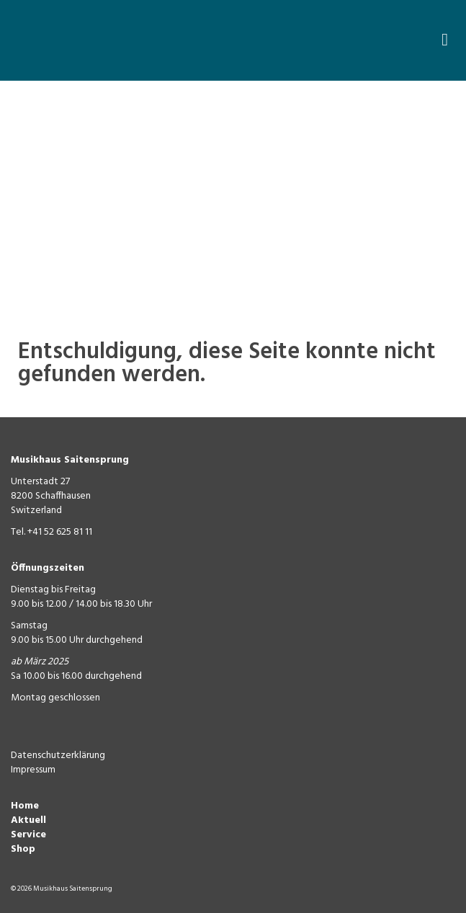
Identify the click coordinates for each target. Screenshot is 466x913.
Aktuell (28, 820)
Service (28, 835)
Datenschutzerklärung (58, 755)
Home (25, 806)
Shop (23, 849)
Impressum (33, 770)
